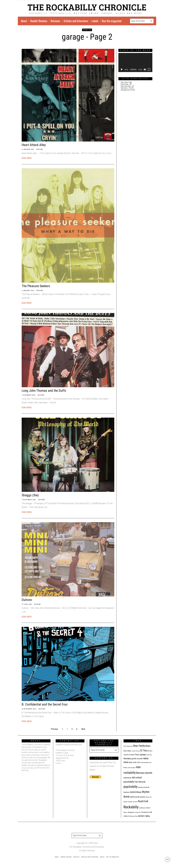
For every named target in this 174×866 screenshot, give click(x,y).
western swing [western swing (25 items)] (144, 816)
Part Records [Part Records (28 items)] (140, 782)
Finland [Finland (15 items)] (131, 755)
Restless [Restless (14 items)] (126, 792)
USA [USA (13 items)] (150, 812)
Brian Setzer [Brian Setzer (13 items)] (127, 751)
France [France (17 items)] (137, 755)
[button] (151, 21)
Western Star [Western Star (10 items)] (133, 816)
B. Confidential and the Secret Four (45, 704)
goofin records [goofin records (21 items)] (137, 758)
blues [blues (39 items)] (148, 745)
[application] (135, 62)
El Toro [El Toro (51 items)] (144, 750)
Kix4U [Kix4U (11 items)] (125, 767)
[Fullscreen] (149, 69)
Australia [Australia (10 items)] (130, 746)
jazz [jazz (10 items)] (150, 762)
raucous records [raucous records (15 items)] (143, 787)
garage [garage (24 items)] (143, 754)
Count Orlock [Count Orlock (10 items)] (136, 751)
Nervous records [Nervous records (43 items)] (144, 772)
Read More (27, 158)
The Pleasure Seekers (36, 286)
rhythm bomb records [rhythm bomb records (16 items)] (137, 797)
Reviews (39, 149)
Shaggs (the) (30, 495)
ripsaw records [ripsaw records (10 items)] (132, 802)
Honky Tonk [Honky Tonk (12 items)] (136, 762)
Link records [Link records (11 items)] (131, 767)
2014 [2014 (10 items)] (125, 746)
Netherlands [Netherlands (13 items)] (127, 778)
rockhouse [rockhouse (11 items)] (142, 808)
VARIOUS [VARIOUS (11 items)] (126, 816)
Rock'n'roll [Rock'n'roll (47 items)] (143, 801)
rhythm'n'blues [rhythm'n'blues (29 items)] (135, 792)
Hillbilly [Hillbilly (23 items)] (146, 758)
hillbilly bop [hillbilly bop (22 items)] (128, 762)
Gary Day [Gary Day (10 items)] (149, 755)
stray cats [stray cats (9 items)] (138, 812)
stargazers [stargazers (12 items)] (131, 812)
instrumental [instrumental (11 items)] (144, 762)
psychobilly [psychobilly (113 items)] (130, 787)
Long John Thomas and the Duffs (44, 390)
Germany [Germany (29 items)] (127, 758)
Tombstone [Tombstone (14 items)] (145, 812)
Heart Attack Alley (34, 145)
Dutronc (27, 600)
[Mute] (145, 69)
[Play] (121, 69)
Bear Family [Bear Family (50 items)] (139, 745)
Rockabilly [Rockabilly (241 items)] (131, 807)
